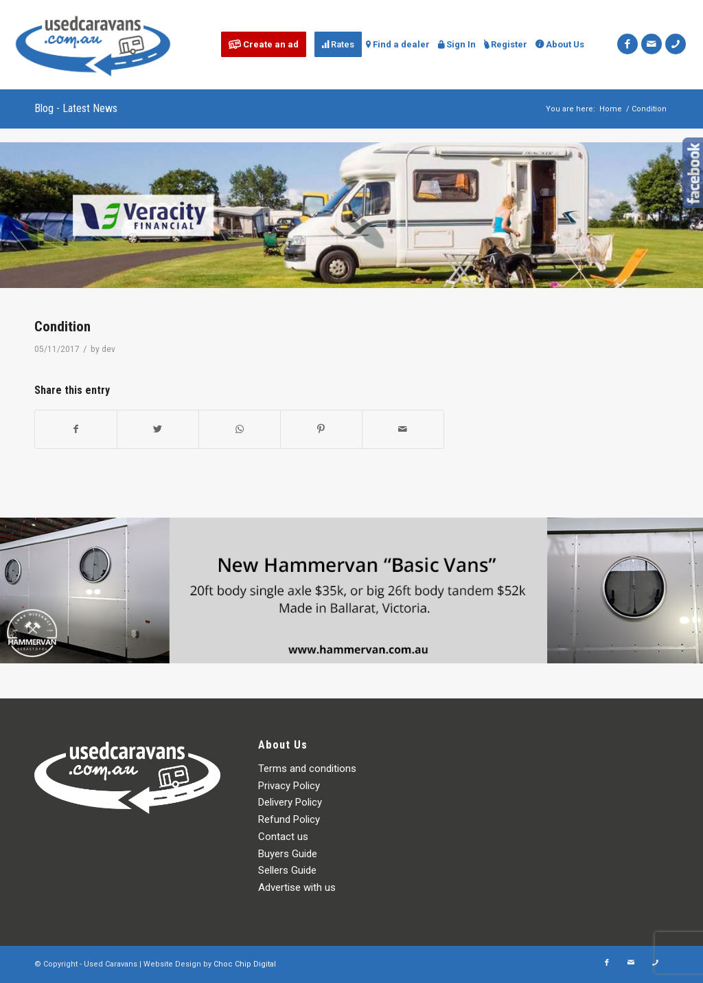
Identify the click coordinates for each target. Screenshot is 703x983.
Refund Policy (289, 819)
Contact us (283, 836)
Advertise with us (297, 887)
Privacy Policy (289, 786)
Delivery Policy (290, 802)
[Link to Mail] (651, 44)
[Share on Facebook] (76, 429)
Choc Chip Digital (245, 964)
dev (108, 349)
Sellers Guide (287, 870)
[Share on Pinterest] (321, 429)
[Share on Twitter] (157, 429)
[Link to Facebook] (627, 44)
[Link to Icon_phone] (675, 44)
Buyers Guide (287, 854)
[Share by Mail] (402, 429)
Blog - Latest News (75, 108)
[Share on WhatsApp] (239, 429)
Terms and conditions (307, 768)
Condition (62, 326)
